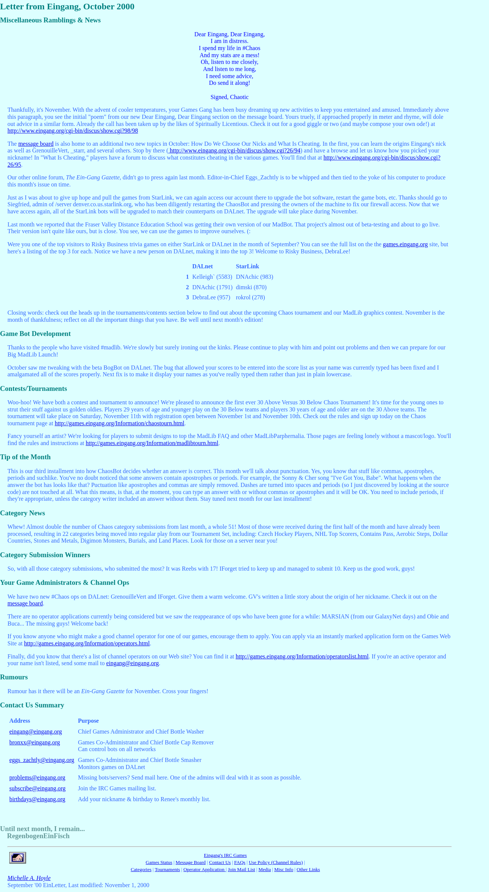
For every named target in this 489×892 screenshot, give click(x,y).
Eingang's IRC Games (225, 855)
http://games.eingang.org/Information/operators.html (87, 643)
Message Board (191, 862)
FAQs (239, 862)
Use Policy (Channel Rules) (276, 862)
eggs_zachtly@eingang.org (41, 760)
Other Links (308, 869)
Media (264, 869)
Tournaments (167, 869)
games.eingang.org (405, 244)
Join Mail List (241, 869)
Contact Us (220, 862)
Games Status (159, 862)
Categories (141, 869)
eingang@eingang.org (132, 663)
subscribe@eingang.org (37, 788)
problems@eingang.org (37, 777)
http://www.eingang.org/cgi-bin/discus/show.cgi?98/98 (72, 130)
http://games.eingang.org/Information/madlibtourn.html (152, 443)
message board (36, 144)
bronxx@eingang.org (34, 742)
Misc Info (283, 869)
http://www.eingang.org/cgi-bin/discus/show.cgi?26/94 (234, 150)
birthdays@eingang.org (37, 799)
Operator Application (205, 869)
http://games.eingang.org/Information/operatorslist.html (302, 656)
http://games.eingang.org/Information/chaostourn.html (120, 423)
